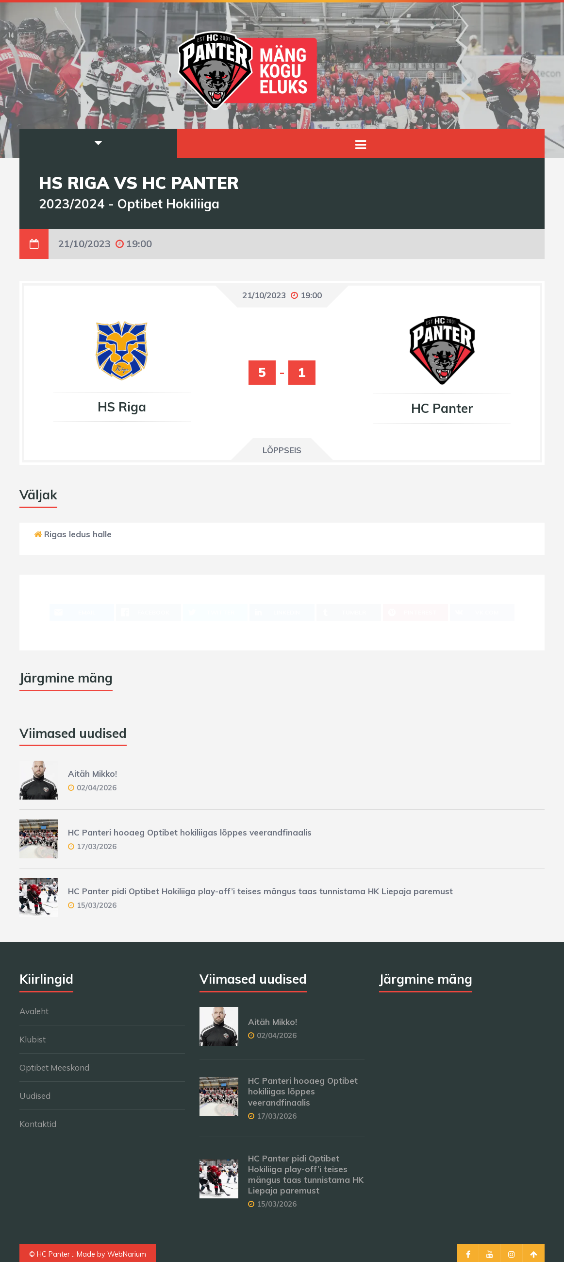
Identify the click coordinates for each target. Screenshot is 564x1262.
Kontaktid (37, 1124)
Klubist (32, 1039)
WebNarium (126, 1254)
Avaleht (34, 1011)
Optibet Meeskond (54, 1067)
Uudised (34, 1095)
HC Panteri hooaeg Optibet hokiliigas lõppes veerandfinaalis (190, 832)
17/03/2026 (96, 846)
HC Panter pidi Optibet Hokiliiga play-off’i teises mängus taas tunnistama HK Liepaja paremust (260, 891)
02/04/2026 (96, 787)
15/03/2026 (96, 905)
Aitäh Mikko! (92, 773)
